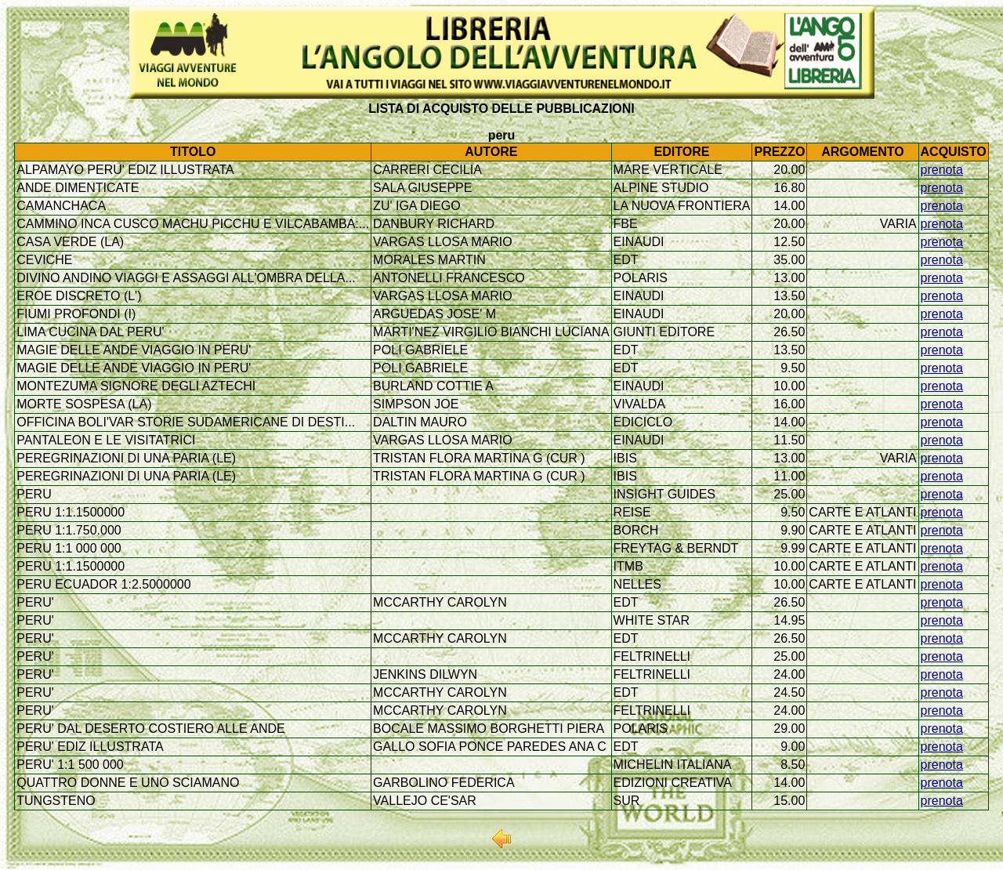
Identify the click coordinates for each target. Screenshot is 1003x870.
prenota (942, 169)
